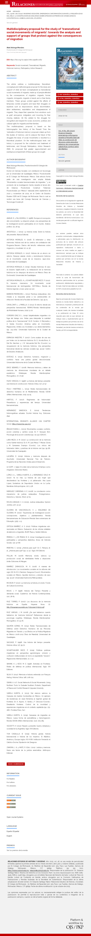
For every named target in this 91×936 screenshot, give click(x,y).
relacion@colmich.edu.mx (39, 870)
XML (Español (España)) (68, 102)
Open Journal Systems (15, 817)
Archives (16, 11)
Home (9, 11)
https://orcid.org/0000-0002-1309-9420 (16, 52)
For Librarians (11, 786)
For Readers (11, 779)
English (9, 836)
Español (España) (13, 831)
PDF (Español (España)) (68, 94)
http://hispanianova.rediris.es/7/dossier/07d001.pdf (25, 607)
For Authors (11, 782)
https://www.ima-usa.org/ (21, 424)
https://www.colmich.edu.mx (18, 870)
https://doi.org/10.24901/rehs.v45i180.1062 (26, 60)
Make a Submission (15, 764)
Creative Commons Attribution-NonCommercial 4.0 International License (69, 188)
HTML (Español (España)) (69, 98)
